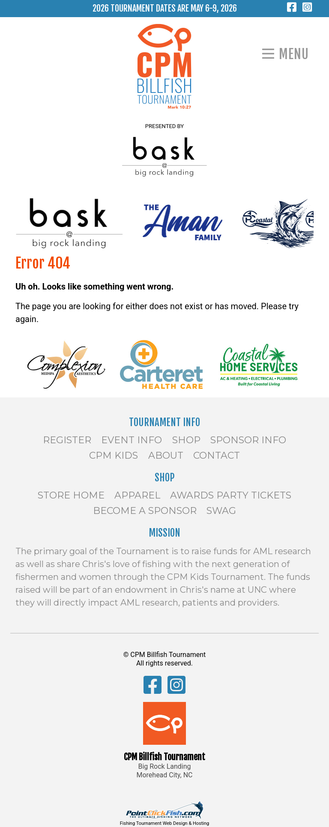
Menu (294, 54)
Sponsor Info (248, 440)
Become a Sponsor (145, 511)
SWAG (221, 511)
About (165, 455)
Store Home (71, 495)
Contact (216, 455)
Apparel (137, 495)
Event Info (131, 440)
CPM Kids (113, 455)
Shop (186, 440)
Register (67, 440)
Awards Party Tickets (230, 495)
